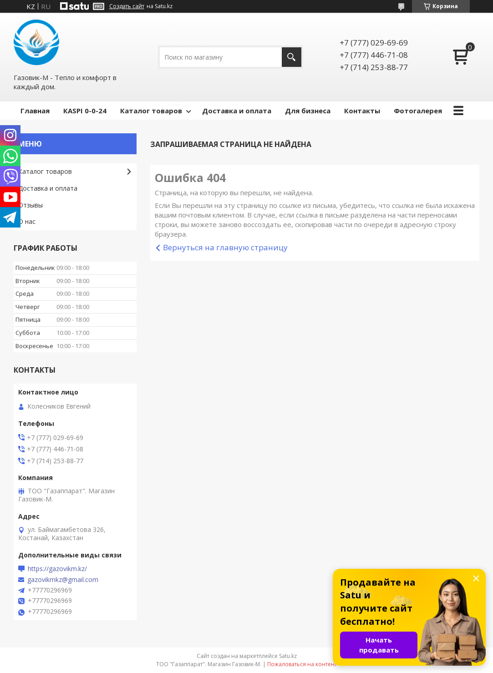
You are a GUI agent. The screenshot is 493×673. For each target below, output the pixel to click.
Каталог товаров (151, 110)
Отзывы (30, 205)
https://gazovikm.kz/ (57, 569)
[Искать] (291, 57)
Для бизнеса (307, 110)
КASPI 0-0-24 (85, 110)
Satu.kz (288, 656)
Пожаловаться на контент (302, 664)
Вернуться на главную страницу (225, 247)
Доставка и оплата (236, 110)
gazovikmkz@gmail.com (62, 580)
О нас (27, 221)
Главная (35, 110)
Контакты (362, 110)
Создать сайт (126, 6)
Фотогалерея (418, 110)
